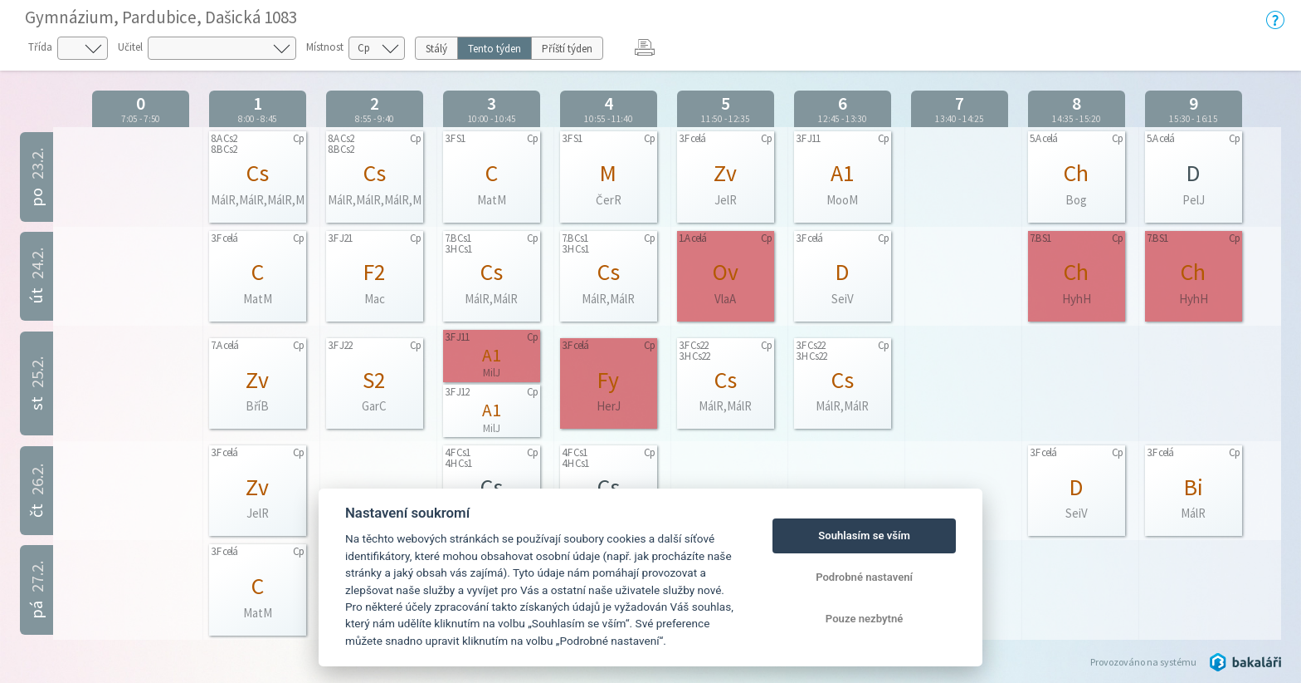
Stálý (436, 49)
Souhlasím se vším (864, 535)
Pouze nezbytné (865, 618)
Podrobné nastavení (864, 577)
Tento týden (494, 49)
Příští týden (567, 49)
